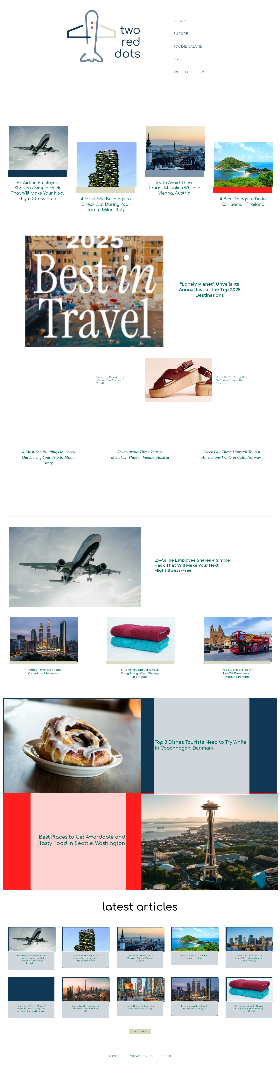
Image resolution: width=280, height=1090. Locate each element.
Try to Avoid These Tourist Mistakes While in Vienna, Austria (174, 188)
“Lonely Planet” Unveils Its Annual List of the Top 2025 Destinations (209, 290)
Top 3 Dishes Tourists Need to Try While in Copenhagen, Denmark (196, 758)
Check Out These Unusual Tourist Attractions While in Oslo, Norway (231, 460)
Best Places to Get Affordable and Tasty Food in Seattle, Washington (79, 852)
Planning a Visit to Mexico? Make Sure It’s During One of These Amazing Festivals (31, 1032)
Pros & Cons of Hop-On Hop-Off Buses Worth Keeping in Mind (237, 681)
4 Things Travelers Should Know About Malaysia (43, 679)
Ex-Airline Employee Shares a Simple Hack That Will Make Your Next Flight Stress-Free (37, 190)
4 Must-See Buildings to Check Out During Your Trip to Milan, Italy (106, 204)
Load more (139, 1059)
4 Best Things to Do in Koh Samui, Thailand (243, 202)
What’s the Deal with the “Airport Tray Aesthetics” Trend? (111, 380)
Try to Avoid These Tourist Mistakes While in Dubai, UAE (85, 1028)
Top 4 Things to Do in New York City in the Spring (140, 1028)
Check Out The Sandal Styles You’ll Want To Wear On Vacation (232, 380)
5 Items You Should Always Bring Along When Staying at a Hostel (140, 681)
